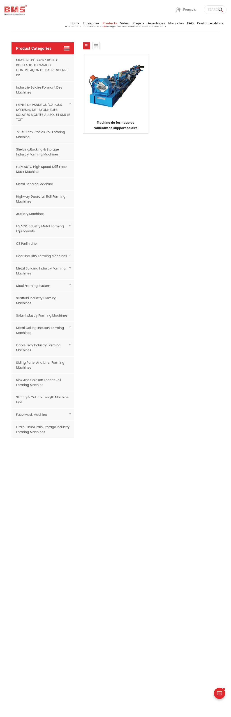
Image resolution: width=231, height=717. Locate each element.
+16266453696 (194, 597)
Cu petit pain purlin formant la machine (141, 631)
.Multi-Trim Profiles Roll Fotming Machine (40, 134)
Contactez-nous (210, 23)
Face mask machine (31, 414)
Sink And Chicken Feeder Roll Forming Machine (38, 382)
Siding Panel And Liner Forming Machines (40, 365)
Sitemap (71, 708)
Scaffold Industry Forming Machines (36, 300)
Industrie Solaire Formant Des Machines (39, 90)
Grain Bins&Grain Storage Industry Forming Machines (42, 429)
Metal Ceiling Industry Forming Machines (40, 330)
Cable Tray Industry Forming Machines (38, 347)
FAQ (190, 23)
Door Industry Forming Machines (41, 256)
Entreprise (91, 23)
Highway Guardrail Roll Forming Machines (40, 199)
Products (86, 580)
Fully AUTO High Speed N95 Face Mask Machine (41, 169)
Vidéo (124, 23)
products (110, 23)
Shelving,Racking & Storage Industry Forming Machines (37, 152)
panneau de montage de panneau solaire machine (142, 602)
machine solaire (138, 649)
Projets (138, 23)
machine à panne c (140, 641)
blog (83, 634)
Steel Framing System (33, 285)
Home (74, 23)
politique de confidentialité (112, 708)
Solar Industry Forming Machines (41, 315)
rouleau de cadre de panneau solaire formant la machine (142, 570)
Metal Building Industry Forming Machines (41, 271)
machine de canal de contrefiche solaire (142, 586)
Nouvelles (176, 23)
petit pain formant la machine (142, 618)
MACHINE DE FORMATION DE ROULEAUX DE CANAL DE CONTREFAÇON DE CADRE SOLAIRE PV (42, 67)
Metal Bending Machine (34, 184)
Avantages (156, 23)
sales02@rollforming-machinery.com (199, 608)
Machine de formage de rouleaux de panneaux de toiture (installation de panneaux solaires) (142, 667)
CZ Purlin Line (26, 243)
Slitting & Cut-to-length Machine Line (42, 399)
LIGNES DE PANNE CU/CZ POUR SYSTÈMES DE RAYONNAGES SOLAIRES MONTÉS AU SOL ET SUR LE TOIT (43, 112)
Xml (85, 708)
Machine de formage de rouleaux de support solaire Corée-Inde (116, 125)
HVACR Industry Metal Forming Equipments (40, 228)
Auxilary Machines (30, 214)
